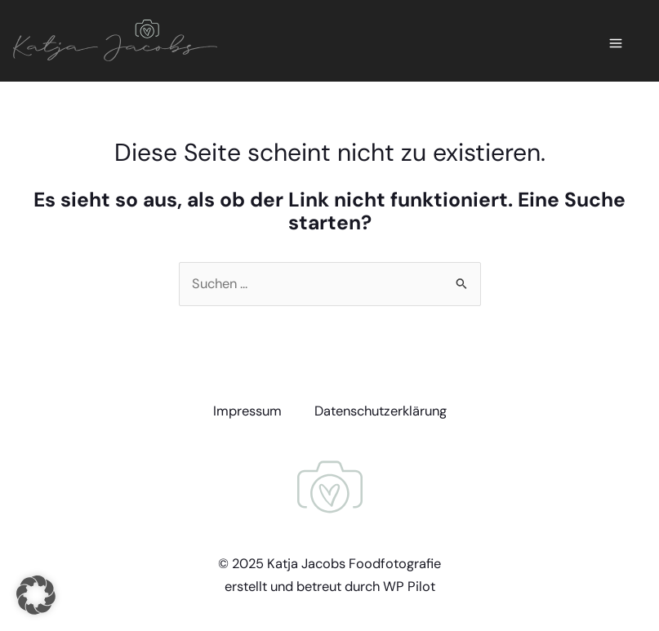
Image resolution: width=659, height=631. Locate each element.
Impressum (247, 411)
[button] (36, 595)
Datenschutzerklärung (380, 411)
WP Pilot (409, 586)
